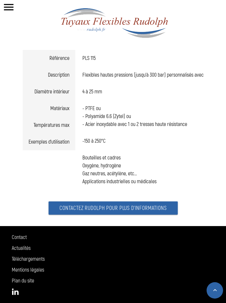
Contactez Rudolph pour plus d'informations (113, 208)
